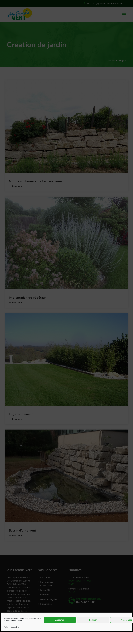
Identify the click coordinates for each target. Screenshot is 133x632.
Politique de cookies (11, 627)
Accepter (59, 620)
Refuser (93, 620)
